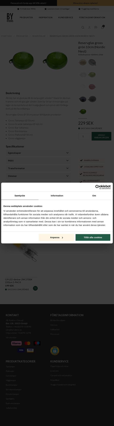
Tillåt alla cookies (93, 237)
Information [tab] (57, 195)
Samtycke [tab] (20, 195)
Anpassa (56, 237)
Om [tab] (94, 195)
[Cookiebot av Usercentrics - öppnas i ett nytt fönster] (98, 187)
